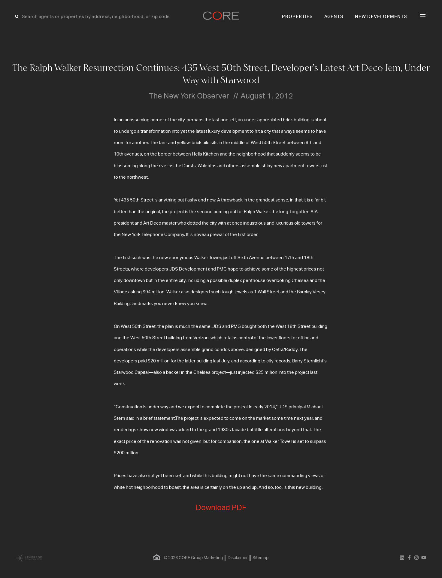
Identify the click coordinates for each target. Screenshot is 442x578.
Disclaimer (238, 558)
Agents (334, 16)
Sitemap (260, 558)
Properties (297, 16)
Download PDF (221, 508)
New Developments (381, 16)
